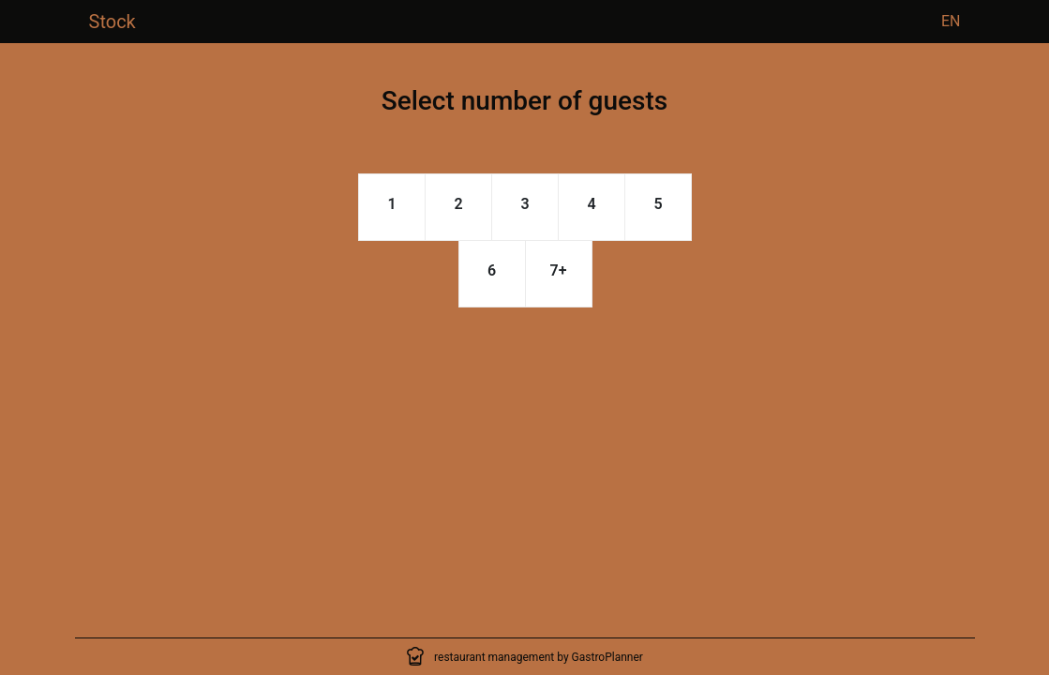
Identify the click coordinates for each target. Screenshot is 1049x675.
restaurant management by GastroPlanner (538, 657)
